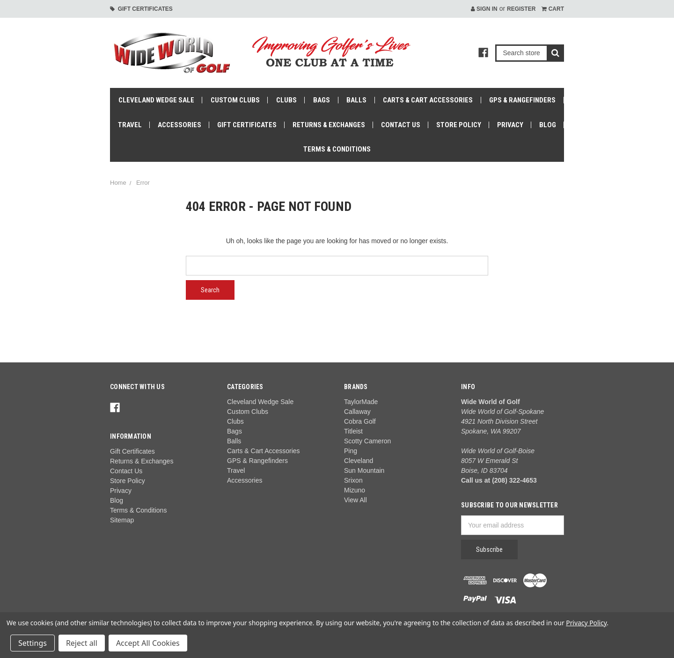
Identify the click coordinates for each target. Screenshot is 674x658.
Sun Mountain (364, 470)
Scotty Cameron (367, 441)
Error (143, 182)
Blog (547, 125)
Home (118, 182)
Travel (130, 125)
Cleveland (358, 460)
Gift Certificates (141, 9)
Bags (321, 100)
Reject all (81, 643)
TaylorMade (361, 401)
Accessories (179, 125)
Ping (350, 451)
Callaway (357, 411)
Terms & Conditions (337, 149)
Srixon (353, 480)
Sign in (484, 9)
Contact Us (400, 125)
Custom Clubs (235, 100)
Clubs (286, 100)
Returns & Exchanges (329, 125)
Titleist (353, 431)
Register (521, 9)
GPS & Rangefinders (522, 100)
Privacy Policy (586, 622)
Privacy (510, 125)
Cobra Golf (360, 421)
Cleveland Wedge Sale (156, 100)
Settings (32, 643)
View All (355, 500)
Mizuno (354, 490)
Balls (356, 100)
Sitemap (122, 520)
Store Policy (458, 125)
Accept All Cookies (148, 643)
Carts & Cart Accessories (428, 100)
